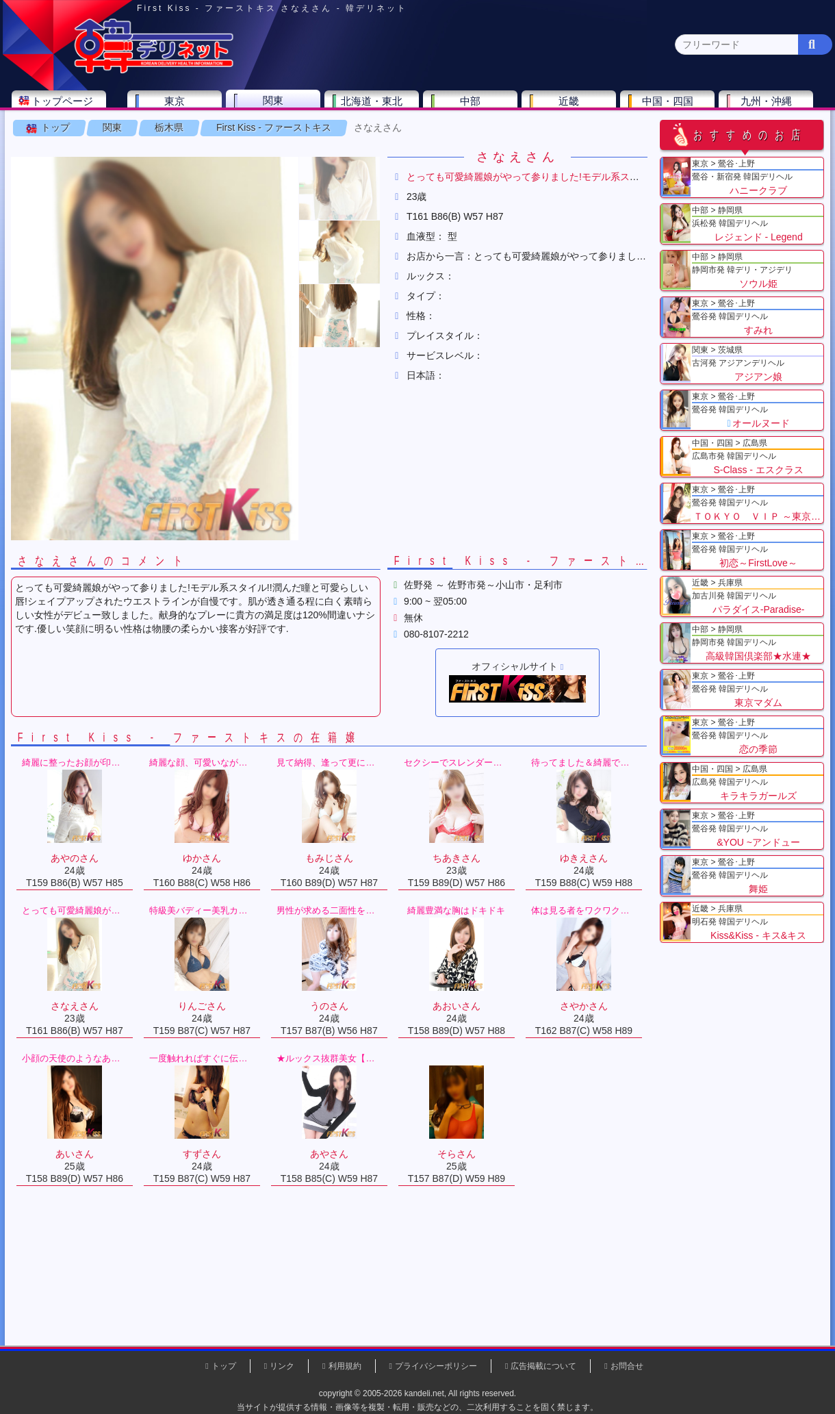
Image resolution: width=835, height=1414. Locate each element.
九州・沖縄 (770, 107)
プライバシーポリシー (436, 1366)
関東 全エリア (51, 134)
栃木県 (171, 170)
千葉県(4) (197, 134)
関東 (277, 106)
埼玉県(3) (253, 134)
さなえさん (380, 170)
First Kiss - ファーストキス (276, 170)
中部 (474, 107)
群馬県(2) (310, 134)
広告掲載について (543, 1366)
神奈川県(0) (136, 134)
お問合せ (627, 1366)
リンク (282, 1366)
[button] (342, 231)
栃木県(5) (424, 134)
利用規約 (345, 1366)
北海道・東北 (376, 107)
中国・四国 (671, 107)
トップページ (66, 107)
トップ (58, 170)
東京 (178, 107)
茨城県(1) (367, 134)
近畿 (573, 107)
